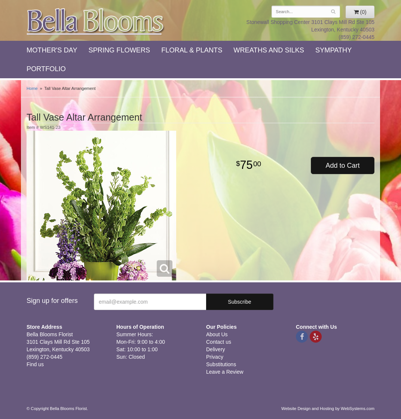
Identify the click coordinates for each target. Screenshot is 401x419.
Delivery (215, 349)
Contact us (218, 342)
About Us (217, 334)
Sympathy (333, 50)
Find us (35, 364)
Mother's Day (52, 50)
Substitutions (221, 364)
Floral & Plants (191, 50)
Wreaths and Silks (268, 50)
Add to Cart (342, 165)
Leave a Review (225, 372)
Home (32, 88)
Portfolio (46, 69)
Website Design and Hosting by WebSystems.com (327, 408)
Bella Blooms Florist (96, 21)
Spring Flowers (119, 50)
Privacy (214, 357)
